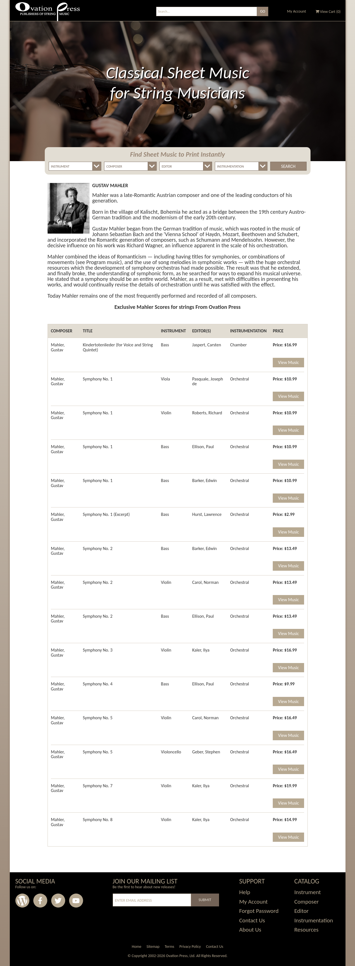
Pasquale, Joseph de (207, 381)
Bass (165, 344)
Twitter (58, 901)
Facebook (40, 901)
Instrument (307, 892)
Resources (306, 929)
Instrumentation (313, 920)
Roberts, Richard (207, 412)
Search (288, 166)
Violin (166, 412)
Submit (205, 899)
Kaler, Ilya (201, 650)
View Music (288, 362)
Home (136, 946)
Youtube (76, 901)
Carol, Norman (205, 582)
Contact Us (252, 920)
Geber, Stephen (206, 752)
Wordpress (22, 901)
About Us (250, 929)
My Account (296, 11)
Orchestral (239, 379)
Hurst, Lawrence (207, 514)
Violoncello (171, 752)
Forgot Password (259, 911)
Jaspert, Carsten (206, 344)
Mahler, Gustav (58, 347)
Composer (306, 901)
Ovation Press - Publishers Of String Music (47, 13)
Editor (301, 911)
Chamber (238, 344)
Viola (165, 379)
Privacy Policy (190, 946)
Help (244, 892)
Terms (169, 946)
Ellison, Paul (203, 446)
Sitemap (153, 946)
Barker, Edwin (204, 480)
